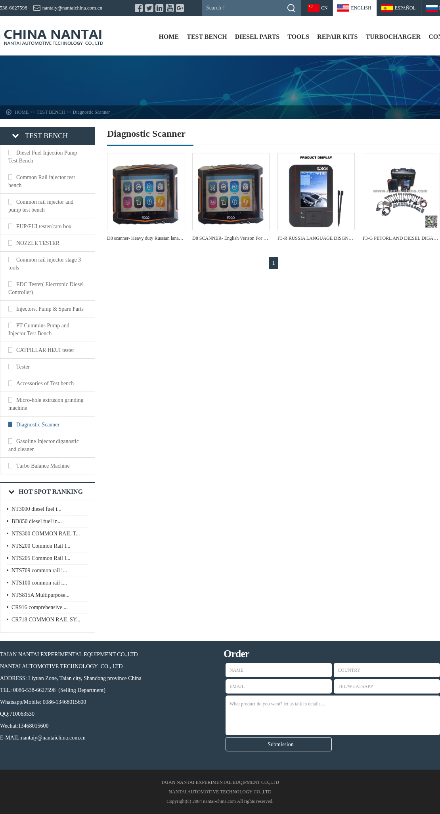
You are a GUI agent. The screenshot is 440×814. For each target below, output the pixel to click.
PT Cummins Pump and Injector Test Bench (38, 329)
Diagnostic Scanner (91, 112)
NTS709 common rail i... (39, 570)
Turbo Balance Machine (43, 466)
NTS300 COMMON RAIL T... (45, 534)
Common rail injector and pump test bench (40, 206)
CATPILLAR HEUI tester (45, 350)
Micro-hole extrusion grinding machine (46, 404)
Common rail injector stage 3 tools (44, 264)
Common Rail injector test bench (41, 181)
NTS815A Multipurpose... (40, 595)
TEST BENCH (207, 36)
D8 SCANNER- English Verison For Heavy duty (238, 238)
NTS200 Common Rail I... (41, 546)
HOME (169, 36)
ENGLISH (361, 8)
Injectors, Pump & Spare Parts (50, 309)
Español (405, 8)
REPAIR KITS (337, 36)
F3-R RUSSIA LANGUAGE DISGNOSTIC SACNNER (331, 238)
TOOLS (298, 36)
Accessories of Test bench (45, 383)
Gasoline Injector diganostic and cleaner (43, 445)
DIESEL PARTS (257, 36)
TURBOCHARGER (393, 36)
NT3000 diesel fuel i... (36, 509)
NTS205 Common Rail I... (41, 558)
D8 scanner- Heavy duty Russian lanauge (146, 238)
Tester (23, 367)
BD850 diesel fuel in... (36, 521)
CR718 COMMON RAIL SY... (45, 620)
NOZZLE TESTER (37, 243)
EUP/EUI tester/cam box (43, 226)
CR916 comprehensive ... (39, 607)
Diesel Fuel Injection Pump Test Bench (42, 157)
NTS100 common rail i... (39, 583)
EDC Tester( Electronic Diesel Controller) (46, 288)
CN (324, 8)
